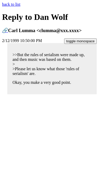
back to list (11, 4)
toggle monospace (80, 41)
